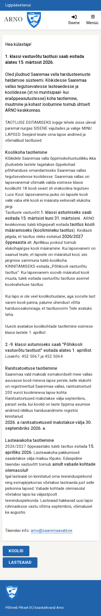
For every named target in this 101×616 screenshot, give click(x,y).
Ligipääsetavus (18, 5)
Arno (60, 608)
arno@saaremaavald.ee (51, 530)
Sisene (74, 23)
